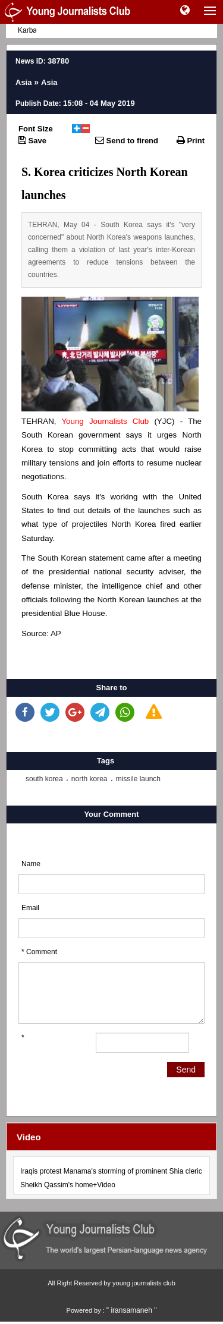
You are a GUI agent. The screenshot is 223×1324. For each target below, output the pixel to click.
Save (32, 140)
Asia (23, 82)
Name (30, 864)
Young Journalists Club (105, 421)
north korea (89, 779)
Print (191, 140)
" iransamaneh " (131, 1310)
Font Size (35, 128)
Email (30, 908)
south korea (44, 779)
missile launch (138, 779)
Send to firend (126, 140)
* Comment (39, 952)
